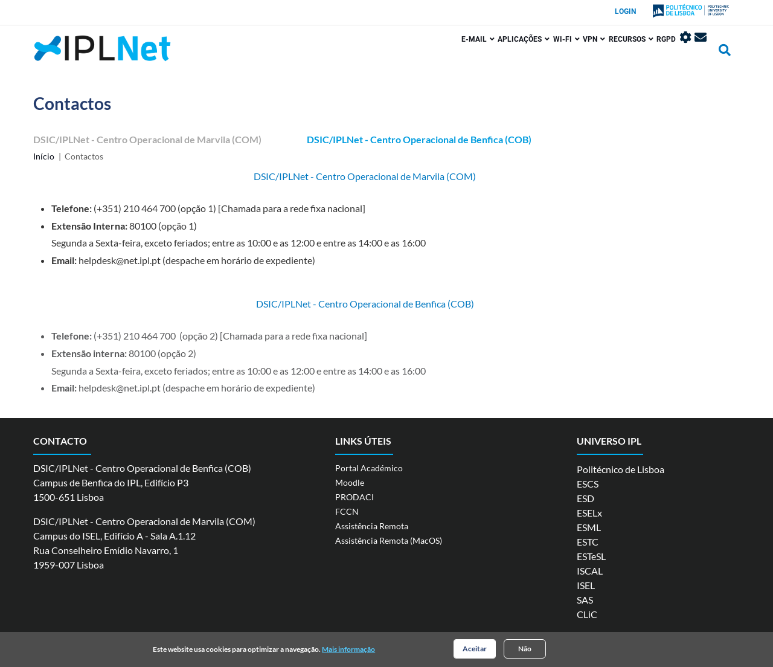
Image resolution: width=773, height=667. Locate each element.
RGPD (648, 52)
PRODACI (354, 497)
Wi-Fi (522, 52)
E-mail (416, 52)
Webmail (700, 51)
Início (43, 156)
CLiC (587, 614)
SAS (585, 599)
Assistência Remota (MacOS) (388, 540)
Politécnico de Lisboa (620, 469)
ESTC (587, 541)
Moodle (349, 482)
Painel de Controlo (676, 51)
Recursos (604, 52)
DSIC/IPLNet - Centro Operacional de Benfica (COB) (419, 139)
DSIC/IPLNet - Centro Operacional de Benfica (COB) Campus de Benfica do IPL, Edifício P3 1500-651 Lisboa (142, 482)
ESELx (589, 512)
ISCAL (590, 570)
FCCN (347, 511)
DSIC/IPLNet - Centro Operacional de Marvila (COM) (147, 139)
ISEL (586, 585)
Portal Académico (369, 468)
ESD (585, 498)
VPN (559, 52)
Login (625, 11)
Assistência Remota (371, 526)
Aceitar (475, 649)
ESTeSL (591, 556)
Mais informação (348, 650)
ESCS (587, 483)
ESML (589, 527)
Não (524, 649)
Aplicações (471, 52)
